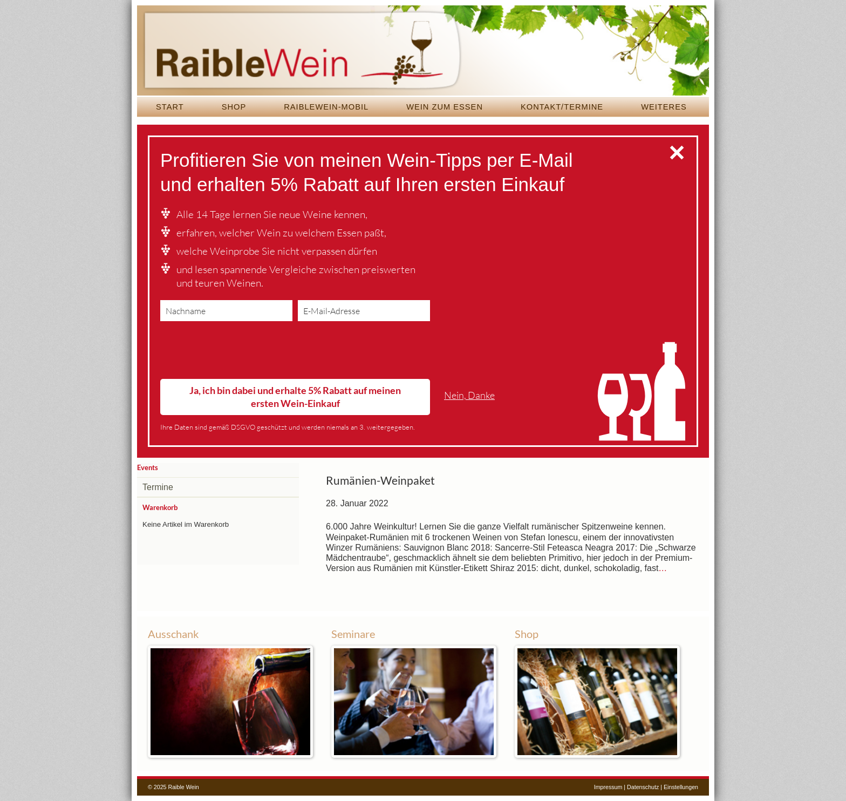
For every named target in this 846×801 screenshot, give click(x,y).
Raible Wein (423, 51)
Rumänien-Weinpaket (380, 480)
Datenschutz (643, 787)
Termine (157, 487)
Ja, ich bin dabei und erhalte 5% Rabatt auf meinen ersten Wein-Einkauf (295, 396)
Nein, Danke (469, 395)
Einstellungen (681, 787)
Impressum (608, 787)
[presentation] (242, 352)
